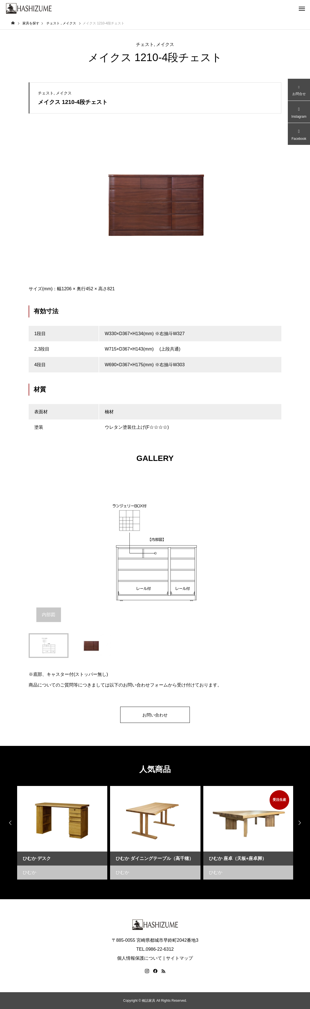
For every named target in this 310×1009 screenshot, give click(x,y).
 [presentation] (301, 823)
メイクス (165, 44)
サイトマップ (179, 958)
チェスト (145, 44)
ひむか (29, 872)
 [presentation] (8, 823)
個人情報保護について (139, 958)
